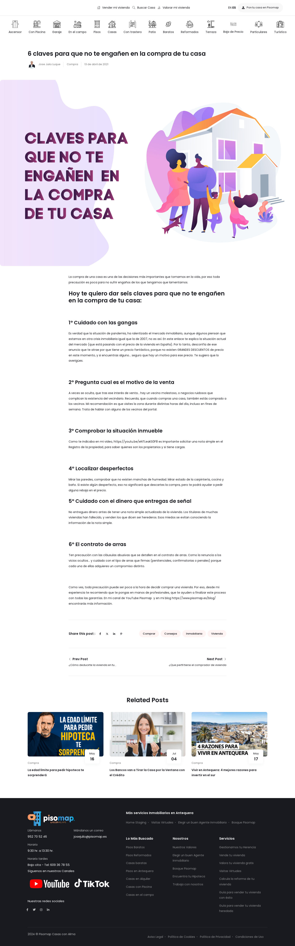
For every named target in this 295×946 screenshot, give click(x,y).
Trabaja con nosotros (188, 884)
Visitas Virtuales (162, 822)
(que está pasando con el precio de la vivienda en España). (130, 344)
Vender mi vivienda (113, 8)
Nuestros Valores (184, 847)
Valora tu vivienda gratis (236, 863)
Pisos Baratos (135, 847)
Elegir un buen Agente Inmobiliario (202, 822)
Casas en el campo (140, 895)
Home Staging (136, 822)
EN (229, 8)
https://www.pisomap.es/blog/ (194, 598)
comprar (149, 634)
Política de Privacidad (215, 937)
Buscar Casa (143, 8)
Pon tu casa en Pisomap (260, 7)
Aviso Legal (155, 937)
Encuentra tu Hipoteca (189, 876)
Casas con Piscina (139, 887)
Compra (72, 64)
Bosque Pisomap (243, 822)
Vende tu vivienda (232, 855)
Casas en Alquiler (138, 879)
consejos (170, 634)
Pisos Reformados (138, 855)
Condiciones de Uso (249, 937)
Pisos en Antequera (139, 871)
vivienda (217, 634)
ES (234, 8)
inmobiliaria (194, 634)
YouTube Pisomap (138, 598)
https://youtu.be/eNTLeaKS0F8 (136, 441)
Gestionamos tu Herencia (237, 847)
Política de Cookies (181, 937)
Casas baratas (136, 863)
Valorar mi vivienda (174, 8)
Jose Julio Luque (44, 64)
